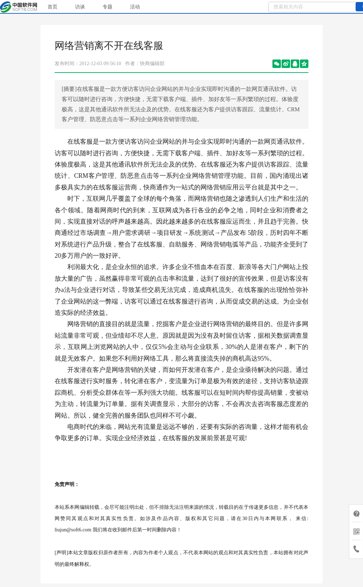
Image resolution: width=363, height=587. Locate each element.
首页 (52, 7)
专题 (107, 7)
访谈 (80, 7)
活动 (135, 7)
